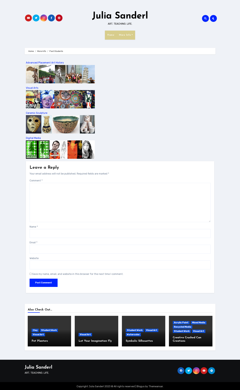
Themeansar (156, 385)
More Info (126, 35)
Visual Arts (32, 87)
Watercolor (133, 334)
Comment (36, 180)
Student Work (49, 330)
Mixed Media (198, 322)
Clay (35, 330)
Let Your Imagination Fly (95, 341)
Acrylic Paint (181, 322)
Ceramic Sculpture (36, 112)
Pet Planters (40, 341)
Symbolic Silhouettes (139, 341)
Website (34, 258)
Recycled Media (182, 327)
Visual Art (38, 334)
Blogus (141, 385)
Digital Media (33, 138)
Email (33, 242)
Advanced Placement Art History (45, 62)
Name (34, 226)
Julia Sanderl (120, 16)
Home (110, 35)
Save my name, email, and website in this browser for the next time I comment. (77, 274)
